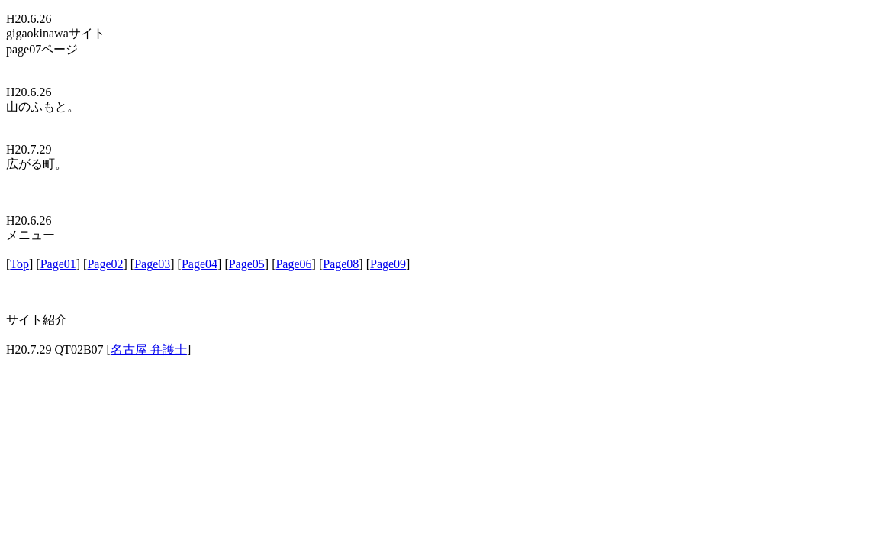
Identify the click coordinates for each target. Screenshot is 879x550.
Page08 (341, 263)
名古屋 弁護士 (149, 349)
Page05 (247, 263)
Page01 (58, 263)
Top (19, 263)
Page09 (388, 263)
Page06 (293, 263)
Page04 (199, 263)
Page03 (152, 263)
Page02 (105, 263)
